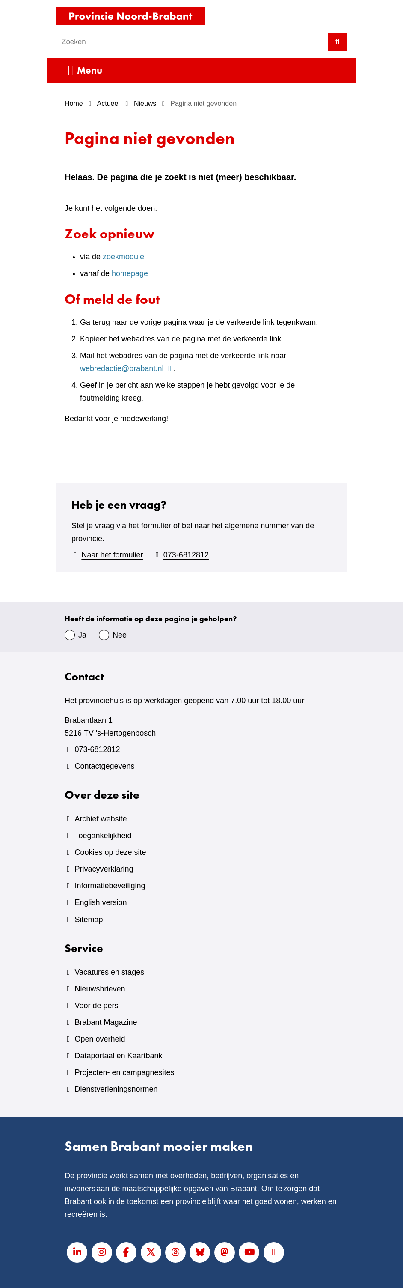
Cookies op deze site (110, 852)
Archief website (100, 819)
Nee (120, 635)
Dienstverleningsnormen (115, 1089)
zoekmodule (123, 256)
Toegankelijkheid (102, 835)
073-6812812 (186, 555)
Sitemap (88, 919)
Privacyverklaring (103, 869)
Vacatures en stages (109, 972)
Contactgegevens (104, 766)
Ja (82, 635)
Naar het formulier (112, 555)
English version (100, 902)
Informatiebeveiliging (109, 885)
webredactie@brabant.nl (127, 368)
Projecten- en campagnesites (124, 1072)
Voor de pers (96, 1005)
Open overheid (99, 1039)
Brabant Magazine (105, 1022)
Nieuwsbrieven (99, 989)
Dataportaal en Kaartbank (118, 1055)
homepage (130, 273)
